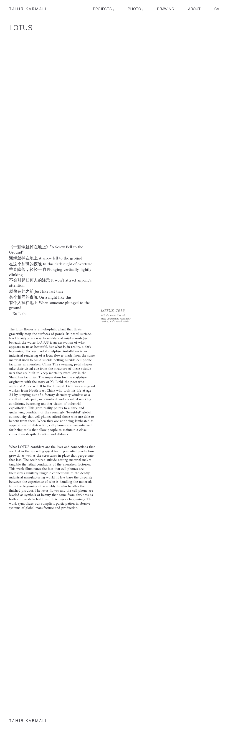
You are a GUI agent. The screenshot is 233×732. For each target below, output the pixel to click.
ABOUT (194, 9)
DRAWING (165, 9)
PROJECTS (102, 9)
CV (216, 9)
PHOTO (134, 9)
